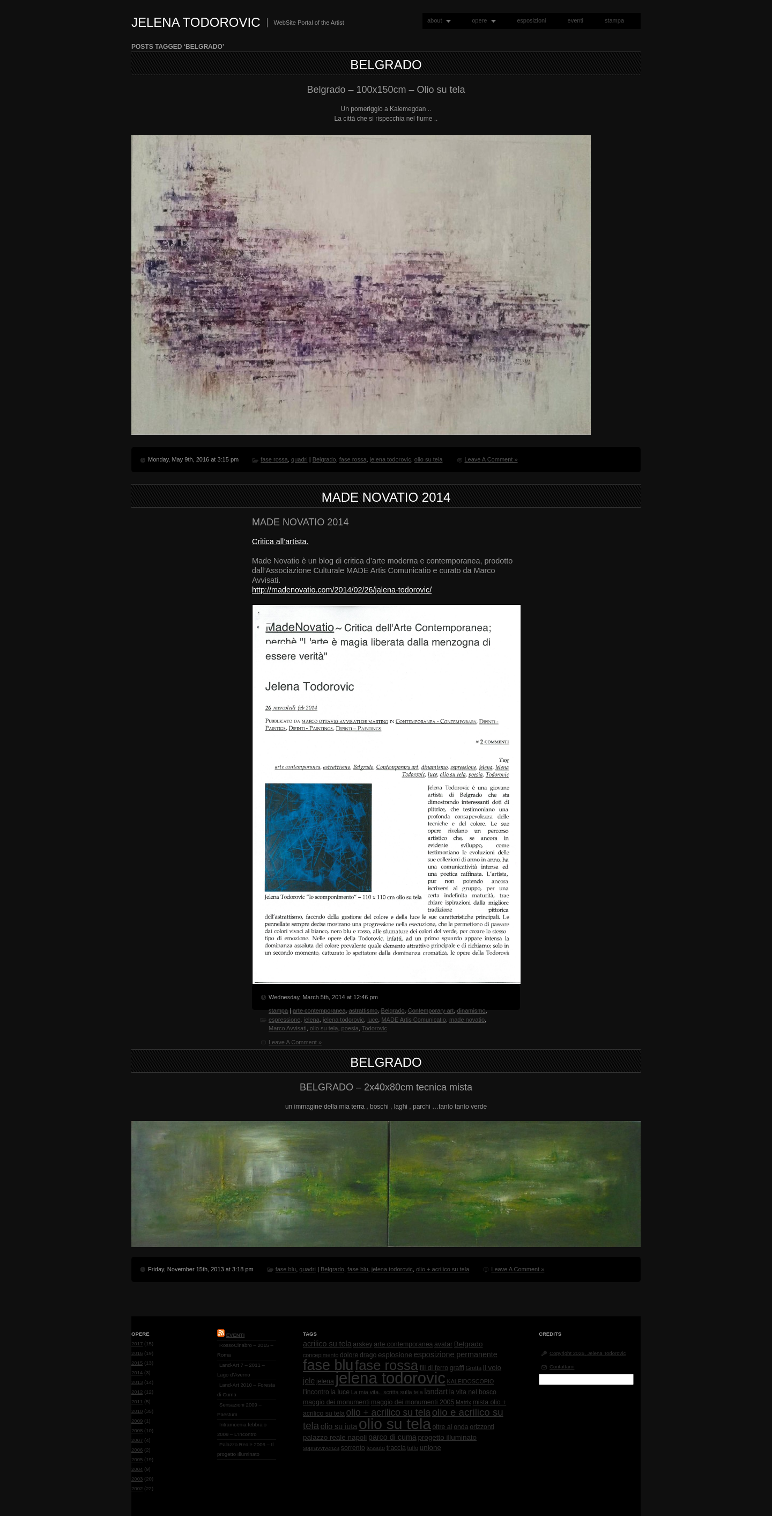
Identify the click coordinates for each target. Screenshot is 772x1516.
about (436, 20)
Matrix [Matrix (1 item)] (463, 1402)
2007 (137, 1440)
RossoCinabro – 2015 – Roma (245, 1350)
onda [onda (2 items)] (461, 1427)
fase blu (286, 1269)
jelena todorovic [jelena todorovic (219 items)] (390, 1378)
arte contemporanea (319, 1010)
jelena (311, 1019)
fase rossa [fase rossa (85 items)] (386, 1365)
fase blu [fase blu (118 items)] (328, 1365)
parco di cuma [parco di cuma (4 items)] (392, 1437)
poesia (350, 1028)
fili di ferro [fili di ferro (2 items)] (434, 1368)
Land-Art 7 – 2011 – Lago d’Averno (241, 1370)
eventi (575, 20)
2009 (137, 1421)
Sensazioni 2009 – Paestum (239, 1409)
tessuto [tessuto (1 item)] (376, 1448)
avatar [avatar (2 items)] (443, 1344)
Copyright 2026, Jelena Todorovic (588, 1353)
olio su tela (428, 459)
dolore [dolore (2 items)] (349, 1355)
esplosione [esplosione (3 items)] (395, 1355)
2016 (137, 1353)
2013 (137, 1382)
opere (481, 20)
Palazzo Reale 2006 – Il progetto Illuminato (245, 1449)
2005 (137, 1459)
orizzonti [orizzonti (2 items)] (482, 1427)
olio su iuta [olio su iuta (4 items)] (339, 1426)
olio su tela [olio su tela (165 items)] (395, 1423)
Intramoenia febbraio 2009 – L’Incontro (241, 1429)
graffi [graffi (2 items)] (457, 1368)
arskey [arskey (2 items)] (362, 1344)
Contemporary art (431, 1010)
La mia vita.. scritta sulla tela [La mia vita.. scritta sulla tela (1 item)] (387, 1392)
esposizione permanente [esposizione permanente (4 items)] (456, 1354)
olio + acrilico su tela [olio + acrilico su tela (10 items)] (388, 1412)
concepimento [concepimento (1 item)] (320, 1355)
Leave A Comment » (490, 459)
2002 (137, 1488)
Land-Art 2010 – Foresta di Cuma (246, 1389)
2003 (137, 1479)
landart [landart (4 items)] (436, 1391)
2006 (137, 1450)
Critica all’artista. (280, 541)
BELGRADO (385, 1062)
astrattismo (363, 1010)
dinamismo (471, 1010)
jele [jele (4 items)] (309, 1380)
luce (372, 1019)
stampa (614, 20)
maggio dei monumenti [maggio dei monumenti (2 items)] (336, 1402)
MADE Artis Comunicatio (413, 1019)
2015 (137, 1363)
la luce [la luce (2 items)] (340, 1392)
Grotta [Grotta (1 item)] (473, 1368)
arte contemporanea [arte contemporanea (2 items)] (403, 1344)
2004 (137, 1469)
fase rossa (274, 459)
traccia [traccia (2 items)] (396, 1448)
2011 (137, 1401)
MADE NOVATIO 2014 (386, 497)
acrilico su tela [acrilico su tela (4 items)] (327, 1343)
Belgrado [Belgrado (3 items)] (468, 1344)
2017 (137, 1343)
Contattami (562, 1366)
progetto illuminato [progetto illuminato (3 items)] (447, 1437)
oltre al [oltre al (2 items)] (442, 1427)
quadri (299, 459)
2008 (137, 1430)
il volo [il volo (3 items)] (492, 1368)
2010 (137, 1411)
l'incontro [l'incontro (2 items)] (316, 1392)
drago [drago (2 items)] (368, 1355)
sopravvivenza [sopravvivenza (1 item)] (321, 1448)
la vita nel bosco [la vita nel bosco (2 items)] (472, 1392)
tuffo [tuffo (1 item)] (413, 1448)
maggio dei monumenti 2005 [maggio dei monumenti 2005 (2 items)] (412, 1402)
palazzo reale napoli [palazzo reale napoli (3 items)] (335, 1437)
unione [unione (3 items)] (430, 1448)
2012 (137, 1392)
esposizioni (531, 20)
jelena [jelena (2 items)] (325, 1381)
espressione (284, 1019)
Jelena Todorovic (196, 22)
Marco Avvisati (288, 1028)
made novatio (467, 1019)
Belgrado (385, 64)
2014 (137, 1372)
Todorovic (374, 1028)
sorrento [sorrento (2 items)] (353, 1448)
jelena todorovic (390, 459)
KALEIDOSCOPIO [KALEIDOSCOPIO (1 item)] (470, 1381)
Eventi (235, 1335)
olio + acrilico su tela (442, 1269)
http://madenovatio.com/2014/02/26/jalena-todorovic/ (342, 589)
